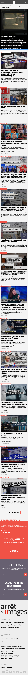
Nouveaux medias (18, 625)
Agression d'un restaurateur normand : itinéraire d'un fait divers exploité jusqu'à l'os (13, 176)
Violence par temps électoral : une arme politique (13, 465)
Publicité (17, 627)
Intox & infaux (4, 624)
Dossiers (2, 638)
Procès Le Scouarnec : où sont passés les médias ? (14, 241)
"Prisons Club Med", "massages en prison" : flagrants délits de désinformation (13, 272)
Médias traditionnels (5, 629)
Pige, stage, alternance (6, 651)
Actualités (7, 637)
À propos (20, 646)
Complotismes (11, 627)
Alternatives (10, 625)
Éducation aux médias (12, 646)
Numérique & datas (20, 624)
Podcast (10, 658)
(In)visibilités (3, 627)
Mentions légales (4, 656)
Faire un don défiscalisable (6, 655)
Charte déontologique (20, 648)
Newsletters (16, 655)
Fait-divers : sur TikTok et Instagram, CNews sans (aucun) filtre (14, 143)
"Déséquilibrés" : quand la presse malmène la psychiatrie (14, 403)
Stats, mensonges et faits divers (11, 434)
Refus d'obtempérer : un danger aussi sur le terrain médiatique (13, 497)
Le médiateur (19, 644)
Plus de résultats (14, 512)
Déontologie (3, 625)
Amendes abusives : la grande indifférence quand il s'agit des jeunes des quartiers (13, 209)
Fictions (2, 622)
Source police (8, 36)
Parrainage (3, 646)
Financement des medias (17, 630)
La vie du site (11, 644)
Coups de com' (9, 622)
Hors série (3, 667)
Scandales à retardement (19, 622)
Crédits (2, 658)
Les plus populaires (15, 638)
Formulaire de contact (5, 650)
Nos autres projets (10, 648)
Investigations (11, 624)
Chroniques (19, 637)
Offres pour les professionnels (7, 653)
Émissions (13, 637)
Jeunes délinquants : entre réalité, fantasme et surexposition (12, 338)
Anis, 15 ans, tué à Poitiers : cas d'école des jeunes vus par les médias (14, 371)
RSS (6, 658)
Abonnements (4, 644)
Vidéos (7, 638)
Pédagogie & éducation (6, 630)
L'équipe (2, 648)
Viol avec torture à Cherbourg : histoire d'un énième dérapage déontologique (11, 73)
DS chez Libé (9, 667)
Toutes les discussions (16, 650)
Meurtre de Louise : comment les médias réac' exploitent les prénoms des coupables (13, 305)
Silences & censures (15, 629)
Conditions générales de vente (16, 656)
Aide (13, 651)
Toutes (2, 637)
